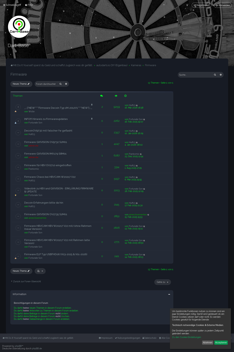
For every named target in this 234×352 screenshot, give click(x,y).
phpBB (18, 346)
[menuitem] (28, 5)
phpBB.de (37, 348)
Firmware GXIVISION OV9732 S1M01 (45, 141)
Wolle (31, 111)
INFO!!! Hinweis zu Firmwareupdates (46, 118)
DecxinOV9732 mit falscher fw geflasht (48, 130)
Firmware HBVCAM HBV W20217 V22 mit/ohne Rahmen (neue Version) (57, 227)
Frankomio (134, 154)
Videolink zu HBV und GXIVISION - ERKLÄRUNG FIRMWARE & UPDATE (59, 190)
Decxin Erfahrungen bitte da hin (43, 202)
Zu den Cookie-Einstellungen (186, 337)
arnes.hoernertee (37, 218)
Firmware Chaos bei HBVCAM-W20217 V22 (50, 176)
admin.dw (33, 145)
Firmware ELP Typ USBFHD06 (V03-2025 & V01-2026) (55, 254)
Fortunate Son (35, 122)
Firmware (18, 74)
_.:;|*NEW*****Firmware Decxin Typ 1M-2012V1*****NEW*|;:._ (58, 107)
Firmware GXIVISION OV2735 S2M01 (45, 214)
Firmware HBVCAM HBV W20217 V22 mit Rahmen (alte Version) (57, 241)
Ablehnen (207, 342)
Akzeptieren (221, 342)
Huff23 (132, 105)
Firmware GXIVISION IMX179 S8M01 (45, 153)
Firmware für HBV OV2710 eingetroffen (47, 165)
